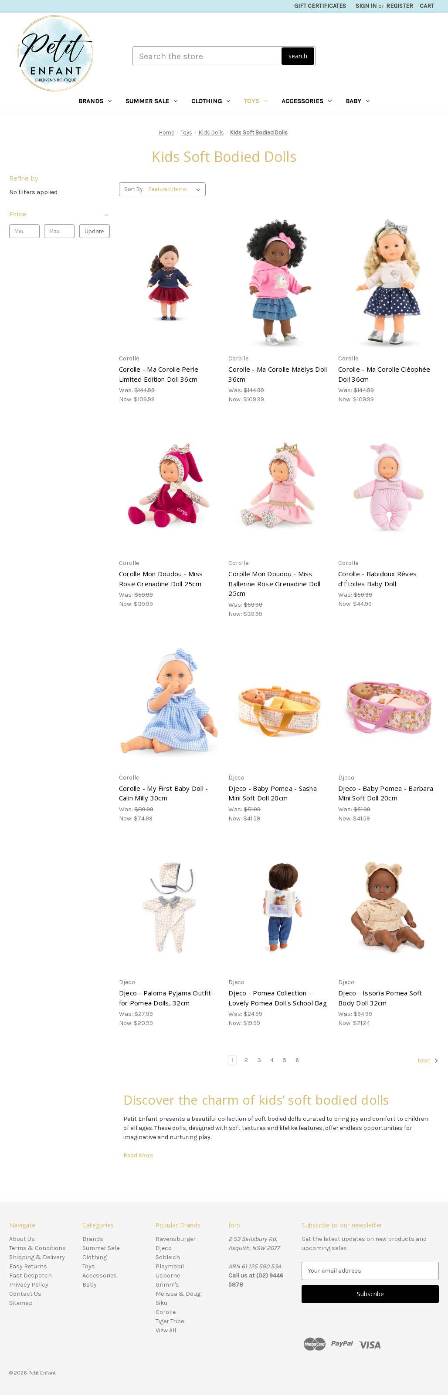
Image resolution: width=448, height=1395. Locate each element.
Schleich (168, 1257)
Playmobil (170, 1266)
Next (427, 1060)
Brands (95, 101)
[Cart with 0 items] (427, 6)
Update (94, 231)
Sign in (366, 6)
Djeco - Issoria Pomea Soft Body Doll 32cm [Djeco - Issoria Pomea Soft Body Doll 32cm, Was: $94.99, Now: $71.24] (380, 997)
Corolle (166, 1312)
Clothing (210, 101)
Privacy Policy (28, 1284)
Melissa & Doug (178, 1294)
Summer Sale (151, 101)
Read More (138, 1155)
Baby (358, 101)
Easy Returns (28, 1266)
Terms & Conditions (37, 1248)
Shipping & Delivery (37, 1257)
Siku (161, 1303)
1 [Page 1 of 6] (232, 1060)
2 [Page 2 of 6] (246, 1060)
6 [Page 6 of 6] (297, 1060)
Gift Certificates (320, 6)
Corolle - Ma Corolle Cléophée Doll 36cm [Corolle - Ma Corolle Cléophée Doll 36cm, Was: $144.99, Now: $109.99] (384, 374)
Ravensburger (176, 1239)
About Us (22, 1239)
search (297, 56)
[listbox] (176, 189)
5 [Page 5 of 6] (284, 1060)
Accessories (307, 101)
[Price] (59, 214)
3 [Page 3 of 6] (259, 1060)
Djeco (164, 1248)
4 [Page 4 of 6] (272, 1060)
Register (399, 6)
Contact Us (25, 1294)
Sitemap (21, 1303)
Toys (256, 101)
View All (166, 1330)
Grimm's (167, 1284)
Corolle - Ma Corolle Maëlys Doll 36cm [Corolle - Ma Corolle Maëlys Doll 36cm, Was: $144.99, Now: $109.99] (277, 374)
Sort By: (134, 189)
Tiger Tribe (170, 1321)
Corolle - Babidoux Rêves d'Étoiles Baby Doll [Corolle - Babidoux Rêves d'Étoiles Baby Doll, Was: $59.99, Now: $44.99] (377, 578)
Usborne (168, 1275)
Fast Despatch (30, 1275)
